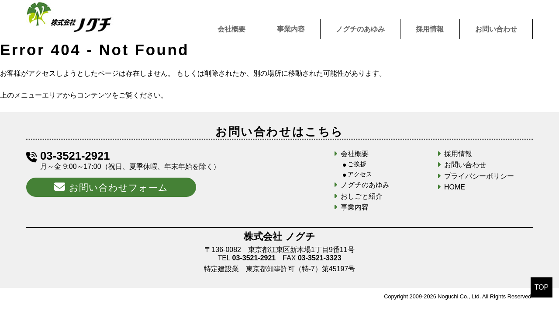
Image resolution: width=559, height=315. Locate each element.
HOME (454, 187)
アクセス (360, 174)
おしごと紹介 (362, 196)
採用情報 (430, 29)
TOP (542, 287)
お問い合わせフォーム (111, 186)
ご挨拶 (357, 164)
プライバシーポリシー (479, 176)
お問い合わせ (496, 29)
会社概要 (231, 29)
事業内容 (291, 29)
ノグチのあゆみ (360, 29)
